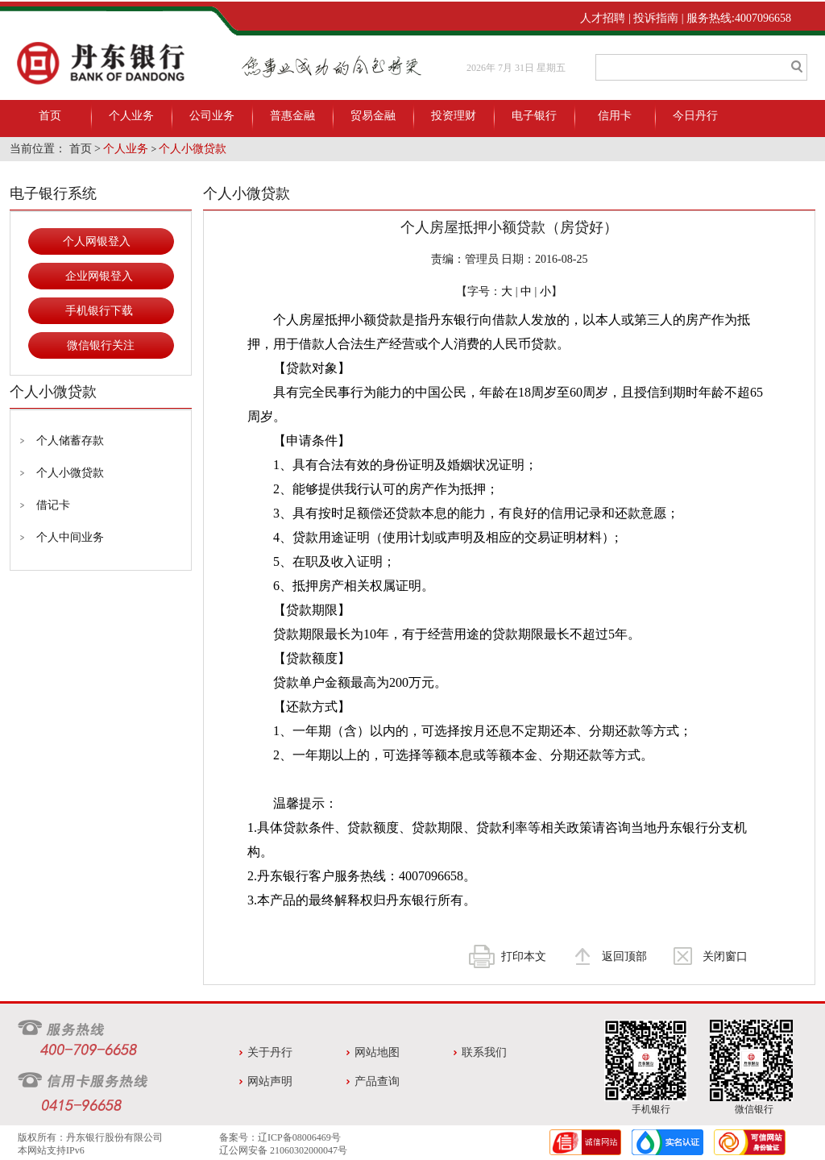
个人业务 (131, 116)
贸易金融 (373, 116)
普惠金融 (292, 116)
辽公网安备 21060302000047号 (283, 1150)
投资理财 (453, 116)
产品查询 (377, 1081)
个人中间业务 (70, 537)
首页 (50, 116)
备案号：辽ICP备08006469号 (280, 1137)
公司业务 (211, 116)
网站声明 (269, 1081)
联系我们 (484, 1052)
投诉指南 (655, 18)
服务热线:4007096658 (738, 18)
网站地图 (377, 1052)
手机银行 (651, 1109)
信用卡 (615, 116)
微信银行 (754, 1109)
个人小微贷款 (192, 149)
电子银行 (534, 116)
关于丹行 (269, 1052)
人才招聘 (602, 18)
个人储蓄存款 (70, 440)
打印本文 (523, 956)
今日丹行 (695, 116)
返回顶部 (624, 956)
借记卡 (53, 505)
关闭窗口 (725, 956)
